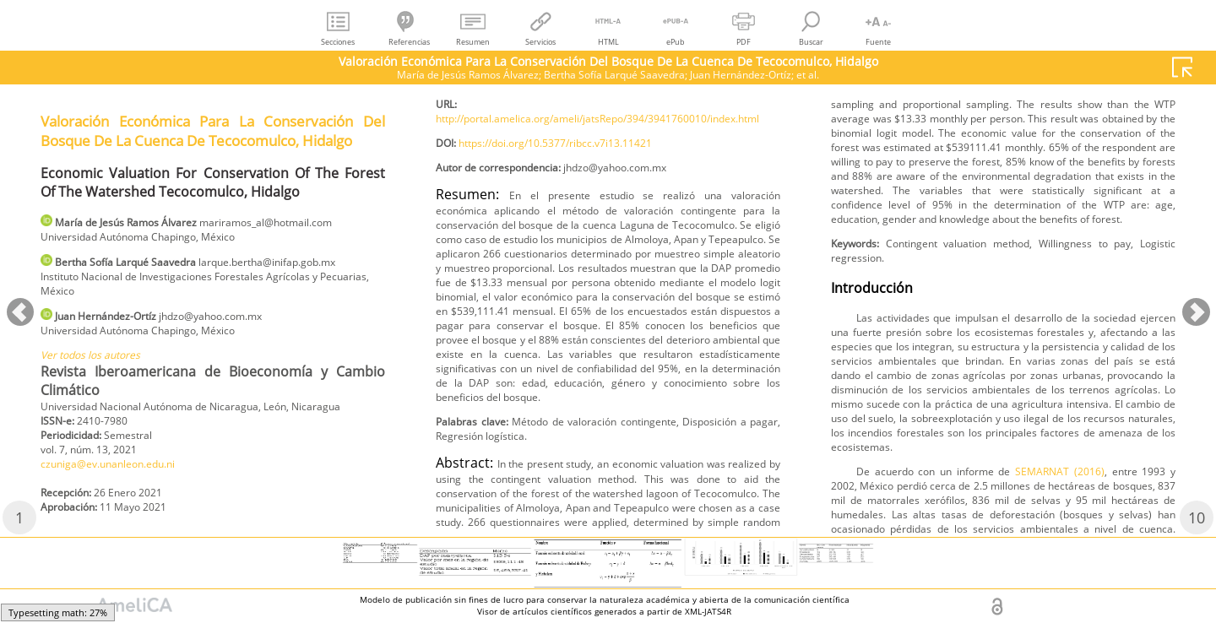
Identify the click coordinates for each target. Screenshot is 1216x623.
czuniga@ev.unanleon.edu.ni (518, 105)
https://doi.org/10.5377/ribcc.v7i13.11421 (579, 241)
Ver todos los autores (100, 402)
